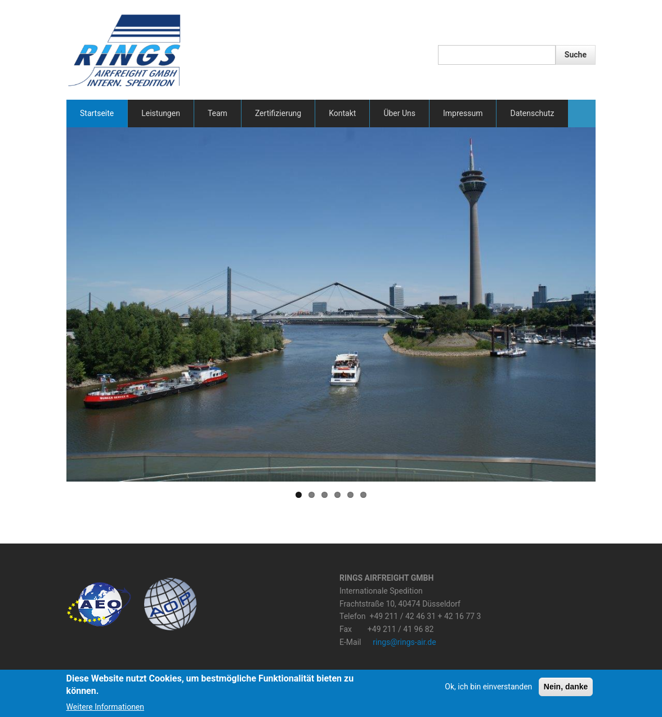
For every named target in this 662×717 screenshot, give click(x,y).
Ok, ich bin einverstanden (488, 686)
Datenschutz (532, 113)
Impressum (462, 113)
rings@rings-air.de (404, 642)
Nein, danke (566, 686)
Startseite (97, 113)
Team (217, 113)
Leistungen (160, 113)
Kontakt (342, 113)
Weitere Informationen (105, 706)
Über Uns (399, 113)
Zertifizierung (278, 113)
